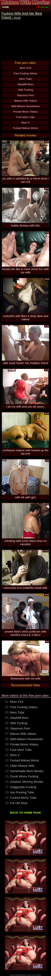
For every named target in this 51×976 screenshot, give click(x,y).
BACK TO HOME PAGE (25, 812)
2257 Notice (36, 975)
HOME (5, 7)
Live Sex (43, 7)
